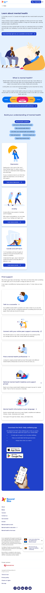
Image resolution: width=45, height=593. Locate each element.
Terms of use (5, 574)
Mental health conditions (22, 121)
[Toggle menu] (42, 2)
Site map (4, 583)
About (3, 507)
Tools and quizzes (15, 135)
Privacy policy (5, 577)
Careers (4, 512)
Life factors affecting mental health (22, 125)
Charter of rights (6, 580)
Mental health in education (9, 527)
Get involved (5, 518)
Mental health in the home (8, 530)
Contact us (4, 515)
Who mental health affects (23, 128)
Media (3, 510)
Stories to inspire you (29, 135)
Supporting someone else (22, 138)
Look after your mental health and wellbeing (22, 131)
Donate (3, 521)
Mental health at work (7, 524)
